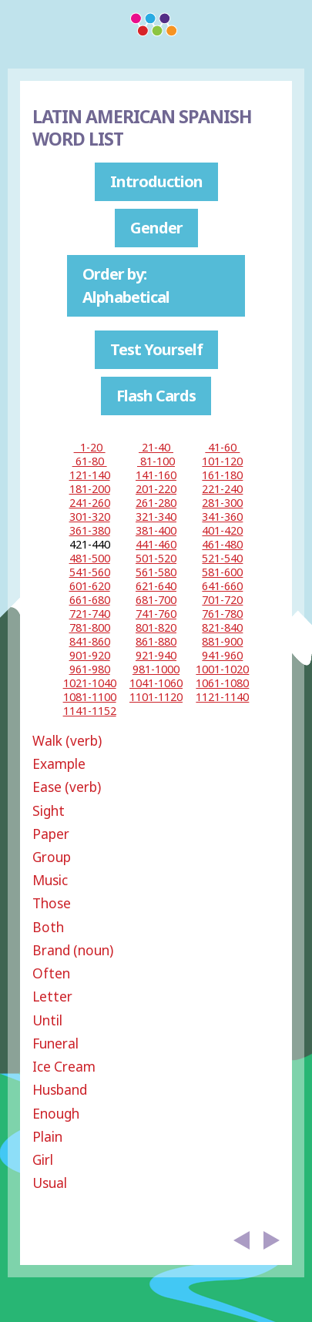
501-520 (156, 558)
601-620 (89, 586)
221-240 (222, 488)
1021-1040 (89, 683)
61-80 (89, 461)
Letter (52, 996)
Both (48, 927)
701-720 (222, 599)
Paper (50, 834)
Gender (156, 227)
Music (50, 880)
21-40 (156, 447)
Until (47, 1020)
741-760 (156, 613)
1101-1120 (156, 697)
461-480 (222, 544)
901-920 (89, 655)
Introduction (156, 181)
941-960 (222, 655)
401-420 (222, 530)
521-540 (222, 558)
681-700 (156, 599)
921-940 (156, 655)
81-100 (156, 461)
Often (51, 973)
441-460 (156, 544)
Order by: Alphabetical (125, 285)
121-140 (89, 475)
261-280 (156, 502)
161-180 (222, 475)
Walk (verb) (67, 741)
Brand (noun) (72, 950)
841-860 (89, 641)
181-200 (89, 488)
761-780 (222, 613)
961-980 (89, 669)
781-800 (89, 627)
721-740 (89, 613)
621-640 (156, 586)
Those (51, 903)
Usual (49, 1183)
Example (59, 764)
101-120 (222, 461)
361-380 (89, 530)
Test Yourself (156, 349)
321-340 (156, 516)
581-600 (222, 572)
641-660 (222, 586)
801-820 (156, 627)
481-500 (89, 558)
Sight (48, 811)
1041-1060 (156, 683)
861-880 (156, 641)
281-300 (222, 502)
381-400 (156, 530)
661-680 (89, 599)
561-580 (156, 572)
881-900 (222, 641)
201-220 (156, 488)
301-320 (89, 516)
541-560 (89, 572)
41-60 (222, 447)
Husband (59, 1090)
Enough (55, 1113)
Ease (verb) (66, 787)
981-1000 (156, 669)
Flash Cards (156, 395)
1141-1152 (89, 710)
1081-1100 (89, 697)
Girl (42, 1160)
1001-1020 (222, 669)
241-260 (89, 502)
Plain (47, 1137)
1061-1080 (222, 683)
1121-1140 (222, 697)
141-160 (156, 475)
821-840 (222, 627)
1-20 (90, 447)
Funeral (55, 1043)
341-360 (222, 516)
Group (51, 857)
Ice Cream (64, 1066)
